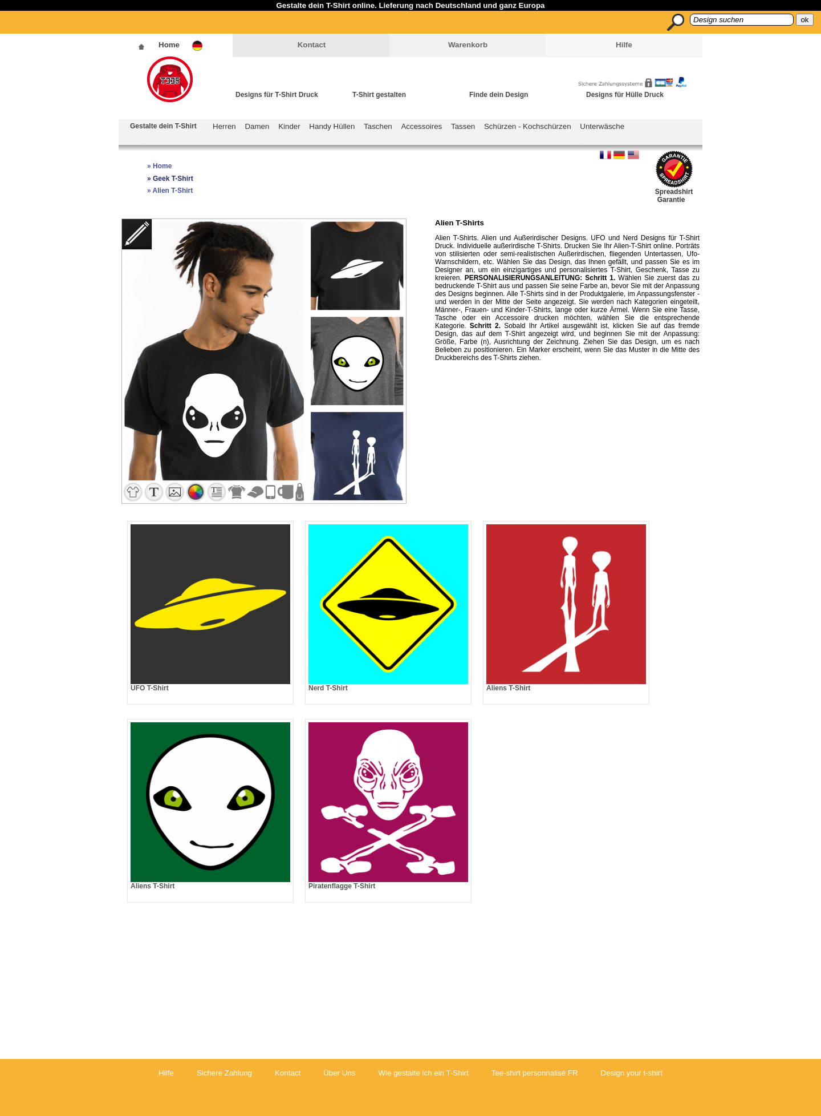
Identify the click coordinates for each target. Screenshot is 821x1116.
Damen (257, 126)
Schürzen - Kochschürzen (527, 126)
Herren (224, 126)
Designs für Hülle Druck (625, 95)
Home (169, 45)
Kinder (289, 126)
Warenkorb (467, 45)
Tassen (463, 126)
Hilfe (624, 45)
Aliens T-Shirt (508, 688)
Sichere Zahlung (224, 1073)
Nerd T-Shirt (328, 688)
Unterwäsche (602, 126)
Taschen (378, 126)
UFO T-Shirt (150, 688)
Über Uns (339, 1073)
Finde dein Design (498, 95)
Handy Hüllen (332, 126)
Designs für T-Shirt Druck (276, 95)
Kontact (312, 45)
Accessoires (421, 126)
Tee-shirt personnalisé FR (534, 1073)
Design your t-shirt (632, 1073)
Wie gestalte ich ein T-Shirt (423, 1073)
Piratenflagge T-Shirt (341, 886)
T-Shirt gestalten (379, 95)
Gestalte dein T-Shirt (163, 126)
